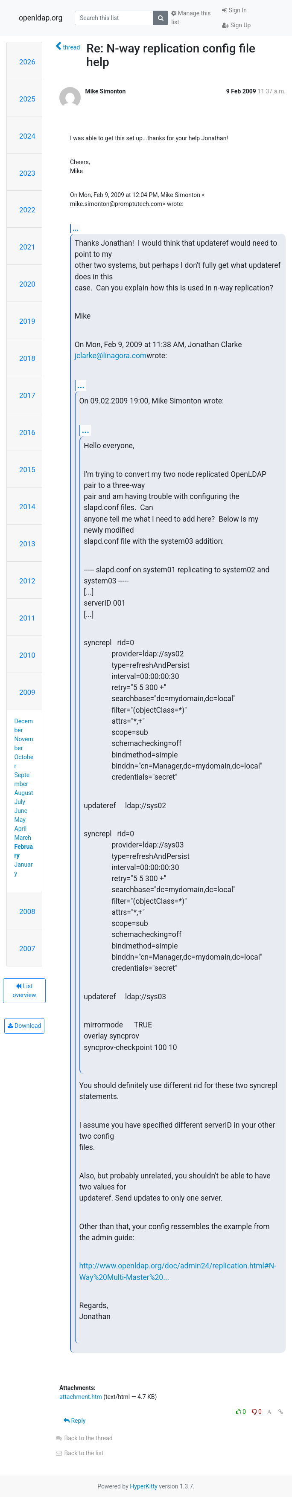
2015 (27, 469)
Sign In (234, 10)
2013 (27, 544)
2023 (27, 173)
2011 (27, 618)
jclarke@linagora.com (110, 355)
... (76, 228)
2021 (27, 247)
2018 (27, 358)
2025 (27, 99)
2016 (27, 432)
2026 (27, 62)
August (24, 792)
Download (24, 1025)
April (21, 828)
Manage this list (190, 18)
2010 (27, 655)
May (20, 819)
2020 (27, 284)
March (23, 837)
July (20, 801)
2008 (27, 911)
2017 (27, 395)
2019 (27, 321)
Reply (74, 1420)
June (21, 810)
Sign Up (236, 25)
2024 (27, 136)
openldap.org (40, 18)
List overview (24, 990)
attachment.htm (80, 1396)
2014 (27, 506)
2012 (27, 581)
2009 (27, 692)
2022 (27, 210)
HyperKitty (144, 1486)
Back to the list (79, 1453)
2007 (27, 948)
